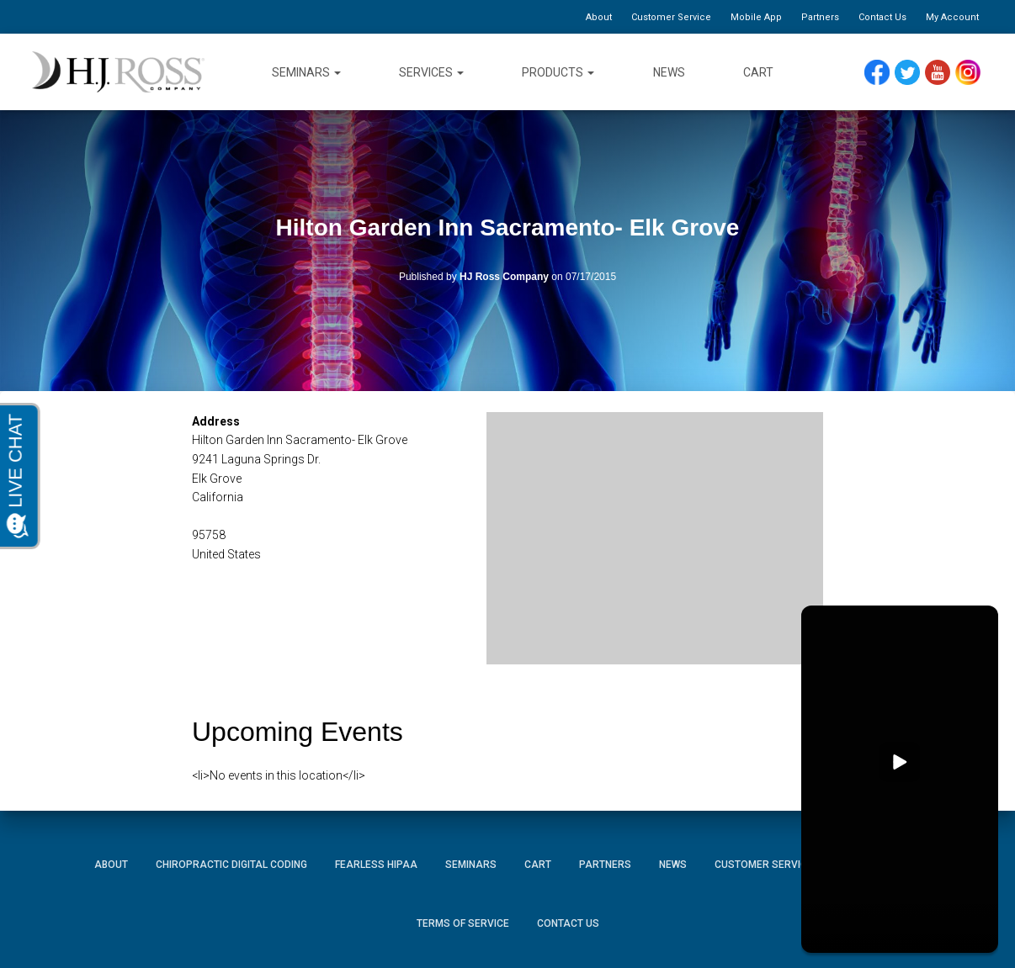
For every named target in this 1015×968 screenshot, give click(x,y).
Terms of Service (463, 923)
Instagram (974, 72)
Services (431, 72)
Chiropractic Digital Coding (231, 864)
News (669, 72)
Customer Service (671, 17)
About (599, 17)
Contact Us (882, 17)
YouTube (946, 72)
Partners (820, 17)
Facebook (881, 72)
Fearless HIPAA (376, 864)
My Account (952, 17)
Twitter (914, 72)
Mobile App (756, 17)
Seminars (306, 72)
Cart (758, 72)
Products (558, 72)
